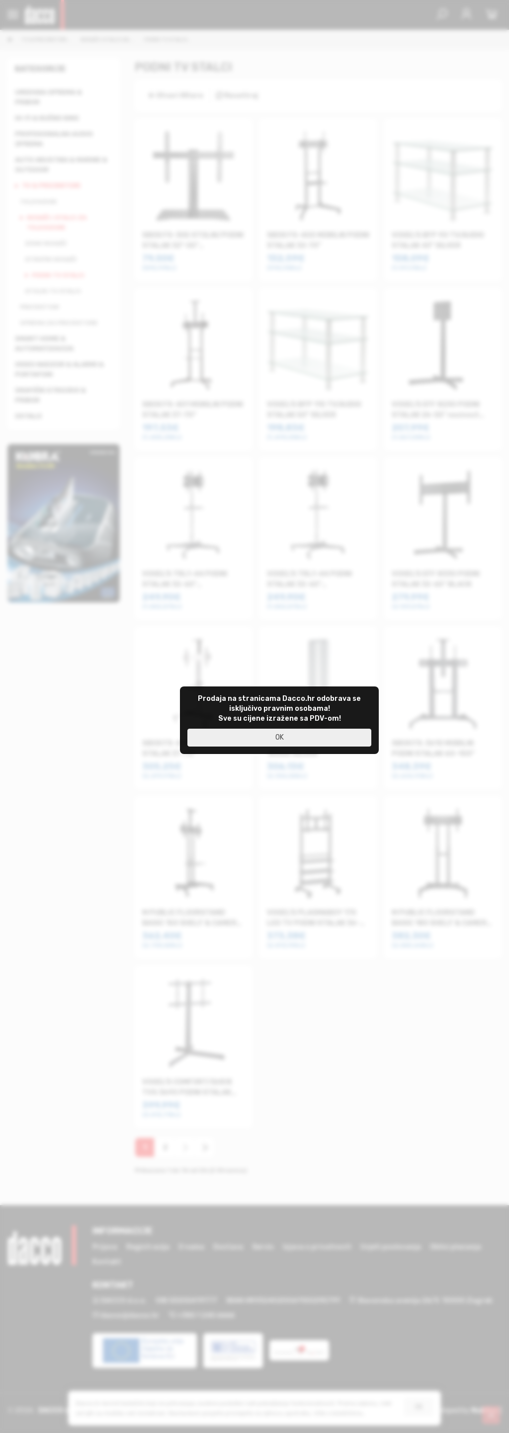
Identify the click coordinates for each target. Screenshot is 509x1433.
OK (279, 737)
